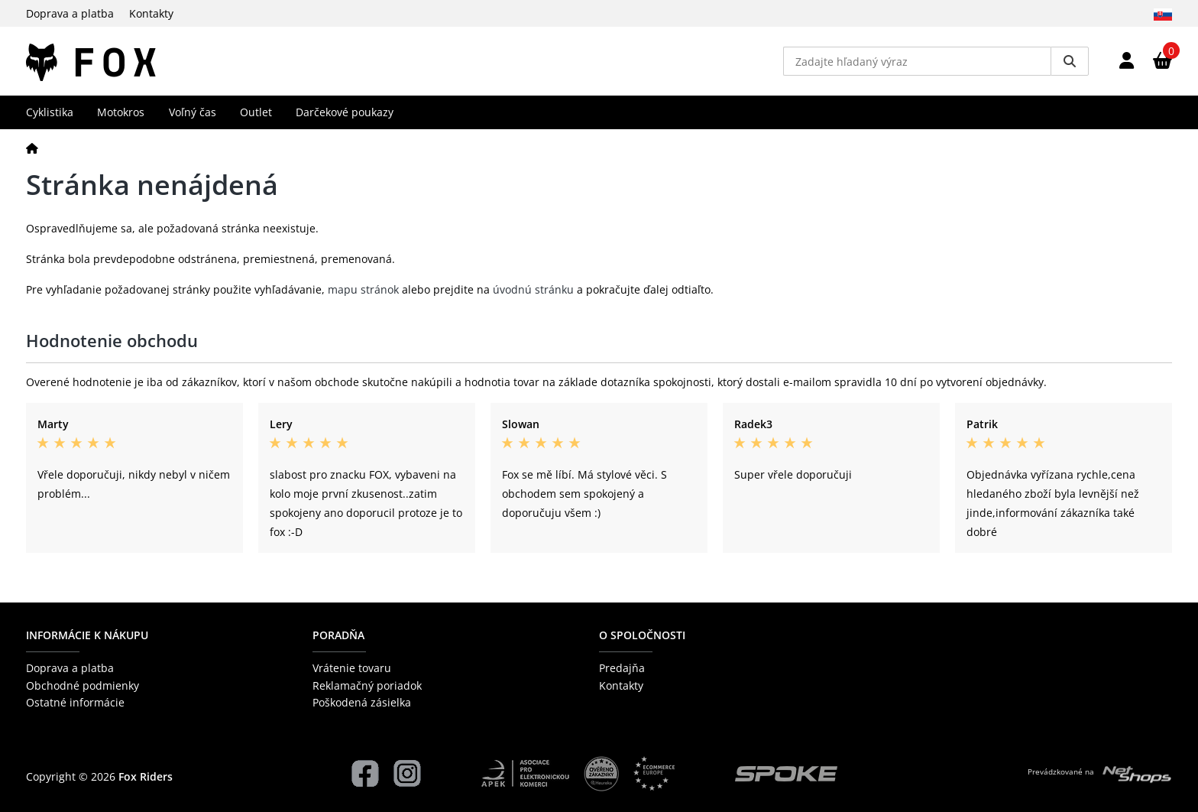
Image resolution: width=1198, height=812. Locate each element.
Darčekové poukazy (344, 112)
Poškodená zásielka (361, 702)
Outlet (256, 112)
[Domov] (32, 148)
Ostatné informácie (75, 702)
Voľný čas (192, 112)
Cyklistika (49, 112)
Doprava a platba (70, 13)
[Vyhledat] (1070, 61)
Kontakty (151, 13)
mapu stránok (363, 289)
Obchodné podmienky (82, 685)
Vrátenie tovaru (351, 668)
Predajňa (622, 668)
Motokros (120, 112)
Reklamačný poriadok (367, 685)
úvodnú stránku (533, 289)
